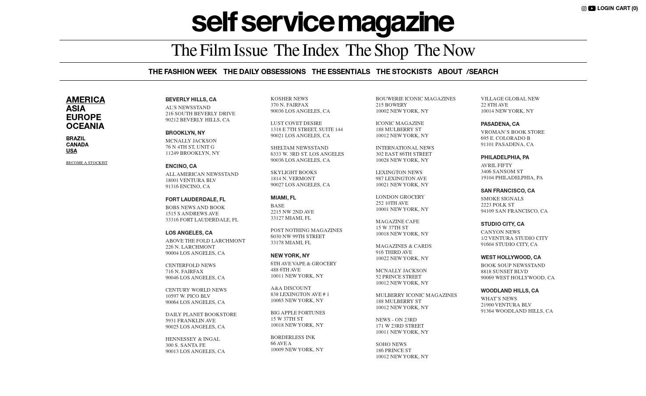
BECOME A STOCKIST (87, 163)
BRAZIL (75, 139)
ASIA (75, 109)
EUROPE (83, 118)
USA (71, 151)
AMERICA (85, 100)
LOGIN (605, 8)
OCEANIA (85, 127)
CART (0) (627, 8)
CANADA (77, 145)
